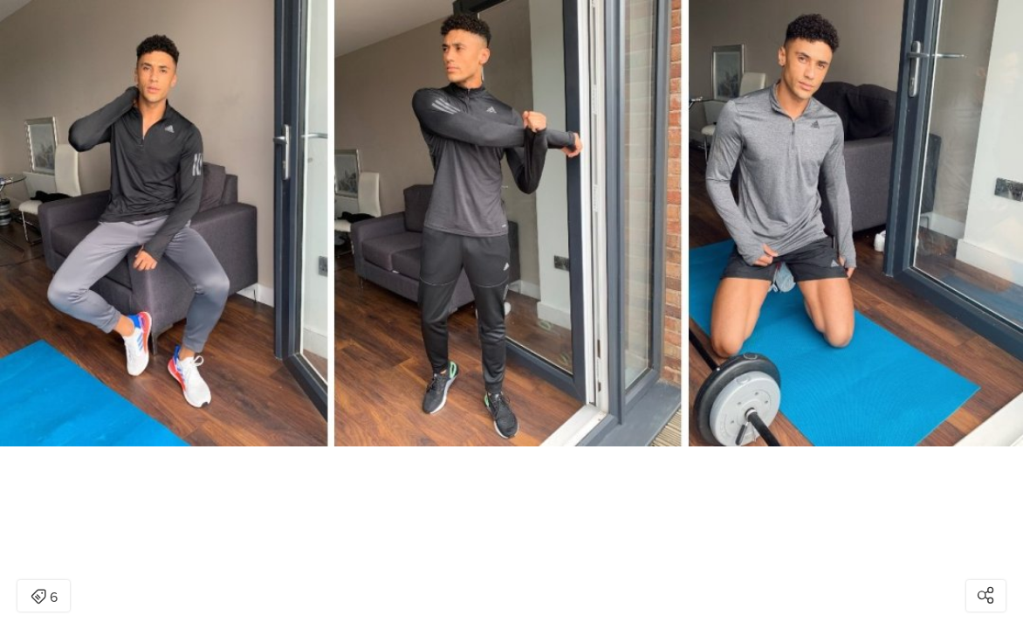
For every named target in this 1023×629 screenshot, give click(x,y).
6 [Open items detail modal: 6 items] (44, 597)
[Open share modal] (986, 596)
